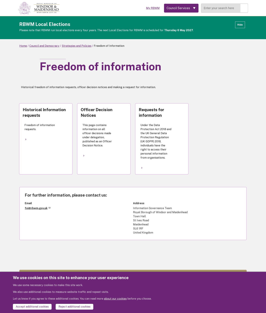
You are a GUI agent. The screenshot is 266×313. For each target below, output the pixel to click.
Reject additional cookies (74, 306)
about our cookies (115, 298)
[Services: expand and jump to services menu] (181, 8)
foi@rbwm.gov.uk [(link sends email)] (37, 208)
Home (23, 45)
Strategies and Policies (76, 45)
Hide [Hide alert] (240, 24)
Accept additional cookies (32, 306)
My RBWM (153, 8)
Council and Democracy (44, 45)
